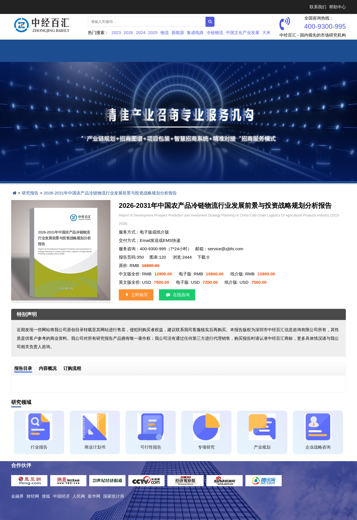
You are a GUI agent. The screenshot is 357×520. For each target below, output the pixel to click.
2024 (140, 32)
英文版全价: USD (144, 282)
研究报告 (30, 193)
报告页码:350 (131, 257)
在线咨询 (177, 294)
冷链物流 (214, 32)
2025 (153, 32)
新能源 (178, 32)
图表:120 (157, 257)
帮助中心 (337, 6)
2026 (128, 32)
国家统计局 (113, 496)
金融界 (17, 496)
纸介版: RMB (252, 273)
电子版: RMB (201, 273)
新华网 (94, 496)
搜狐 (46, 496)
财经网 (32, 496)
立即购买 (136, 294)
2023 (116, 32)
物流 (164, 32)
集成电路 (195, 32)
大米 (266, 32)
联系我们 (318, 6)
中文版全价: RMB (145, 273)
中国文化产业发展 (242, 32)
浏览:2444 (182, 257)
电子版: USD (197, 282)
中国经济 (61, 496)
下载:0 (203, 257)
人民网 (79, 496)
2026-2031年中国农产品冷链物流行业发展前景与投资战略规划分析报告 (110, 193)
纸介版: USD (245, 282)
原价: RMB (139, 265)
